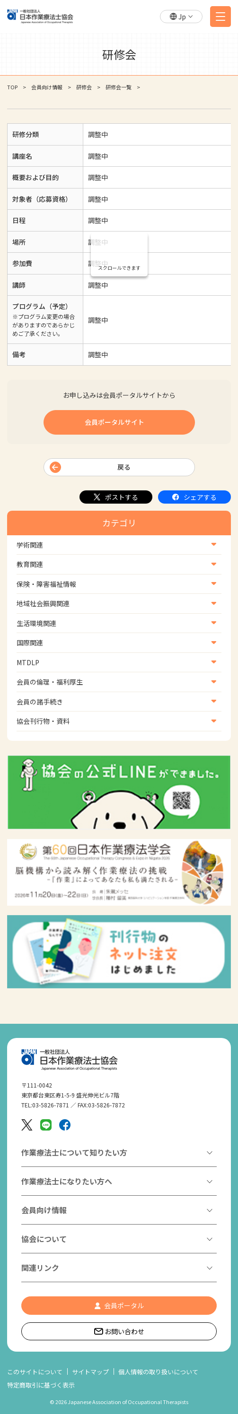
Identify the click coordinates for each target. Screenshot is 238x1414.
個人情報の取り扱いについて (158, 1371)
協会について (44, 1238)
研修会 (84, 87)
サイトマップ (90, 1371)
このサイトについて (34, 1371)
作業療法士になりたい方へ (66, 1181)
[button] (181, 17)
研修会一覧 (119, 87)
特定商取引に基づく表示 (41, 1384)
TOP (12, 87)
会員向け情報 (46, 87)
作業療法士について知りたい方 (74, 1152)
